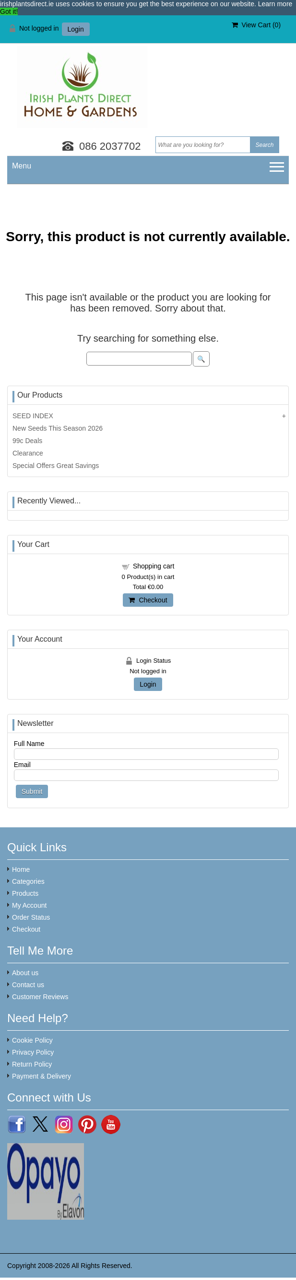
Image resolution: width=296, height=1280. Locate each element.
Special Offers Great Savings (55, 465)
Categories (28, 881)
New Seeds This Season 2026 (57, 428)
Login (76, 29)
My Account (29, 905)
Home (21, 869)
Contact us (28, 985)
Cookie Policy (32, 1040)
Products (25, 893)
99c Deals (27, 441)
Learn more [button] (275, 4)
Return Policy (32, 1064)
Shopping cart (153, 566)
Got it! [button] (9, 11)
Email (22, 764)
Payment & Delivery (41, 1076)
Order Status (31, 917)
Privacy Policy (33, 1052)
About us (25, 973)
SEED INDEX (32, 416)
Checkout (148, 600)
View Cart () (256, 25)
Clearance (27, 453)
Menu (21, 166)
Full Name (29, 743)
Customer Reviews (40, 997)
